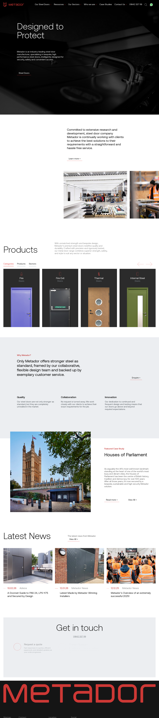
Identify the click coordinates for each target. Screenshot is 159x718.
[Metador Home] (13, 5)
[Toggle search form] (146, 4)
